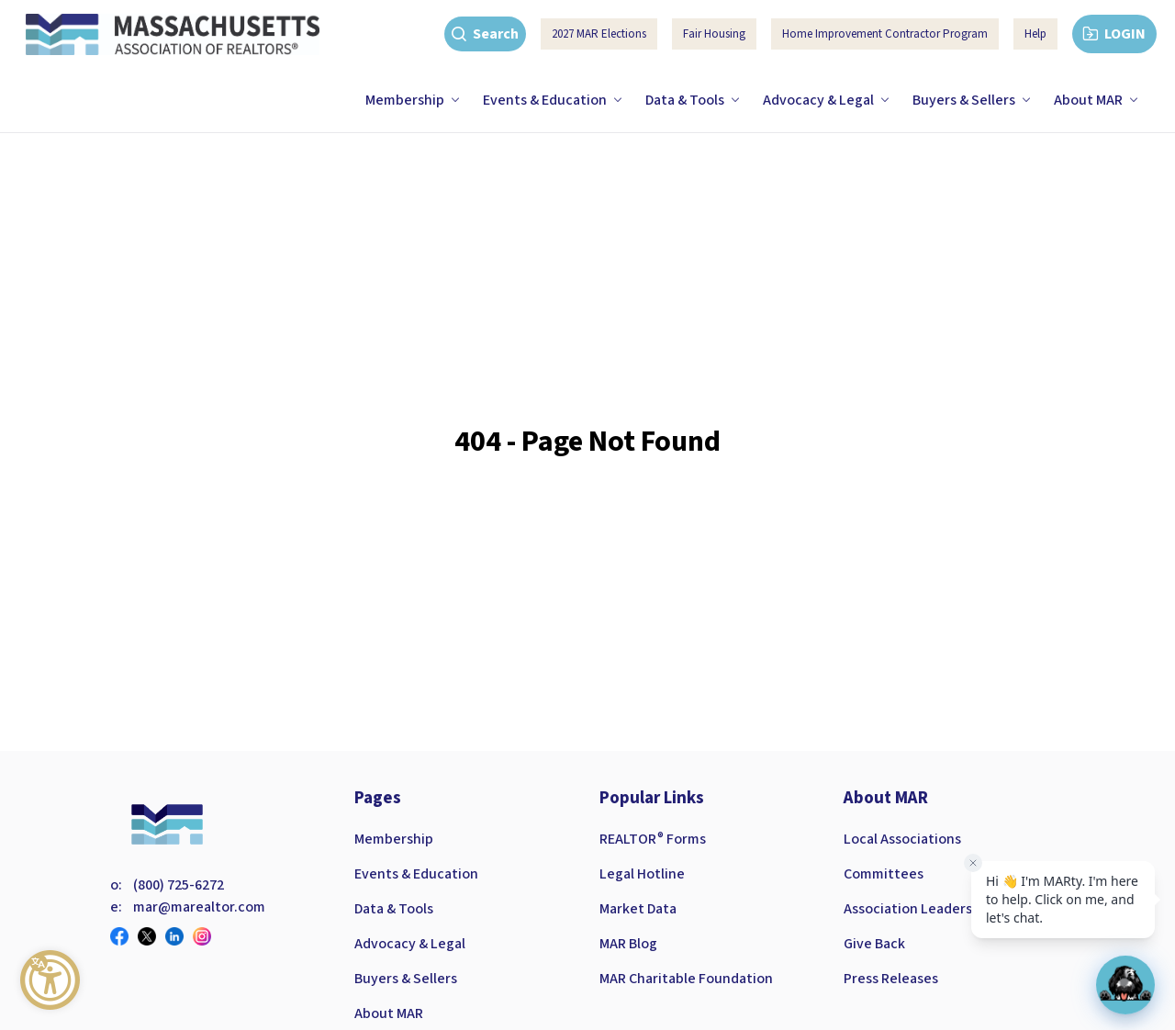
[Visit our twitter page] (151, 936)
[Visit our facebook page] (124, 936)
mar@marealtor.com (199, 907)
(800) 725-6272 (178, 885)
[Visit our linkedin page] (179, 936)
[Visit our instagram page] (206, 936)
